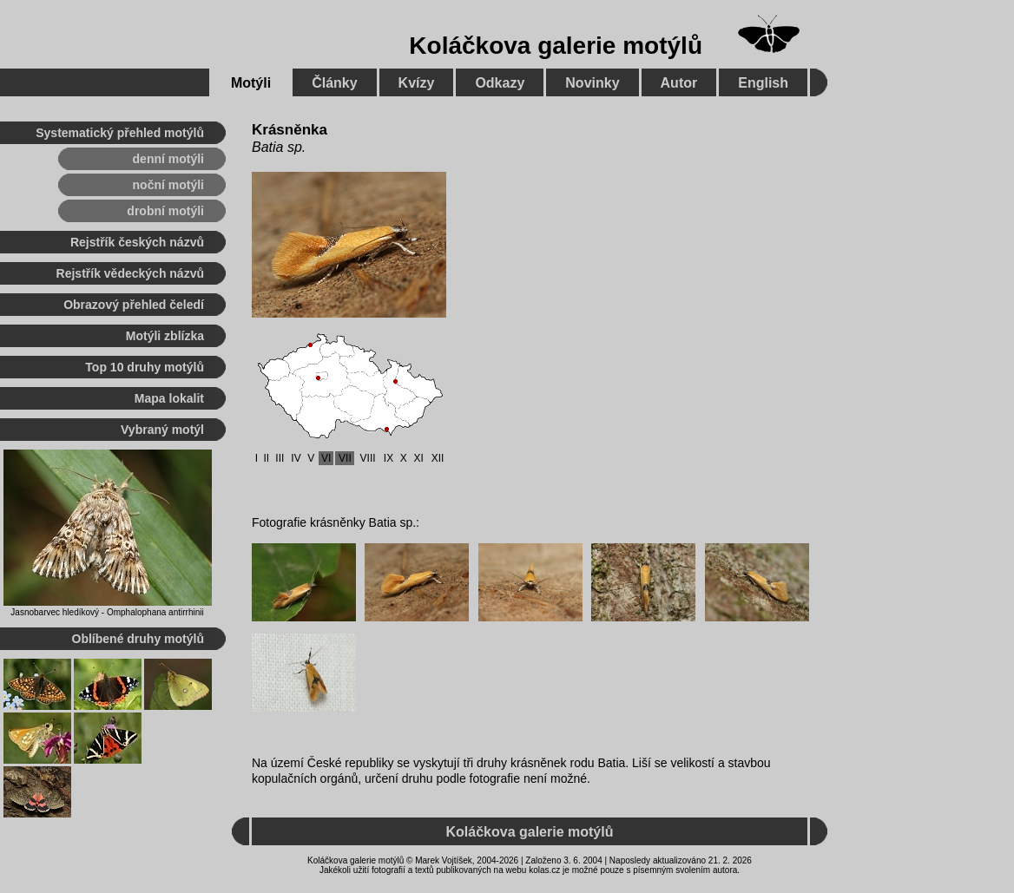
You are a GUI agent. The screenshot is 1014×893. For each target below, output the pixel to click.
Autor (679, 83)
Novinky (592, 83)
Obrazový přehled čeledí (133, 305)
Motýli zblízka (165, 336)
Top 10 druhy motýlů (144, 367)
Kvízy (416, 83)
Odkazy (499, 83)
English (763, 83)
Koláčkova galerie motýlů (555, 45)
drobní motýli (165, 211)
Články (334, 83)
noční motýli (168, 185)
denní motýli (168, 159)
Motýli (251, 83)
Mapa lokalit (169, 398)
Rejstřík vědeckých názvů (130, 273)
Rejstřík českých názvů (137, 242)
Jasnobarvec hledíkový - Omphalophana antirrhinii (106, 612)
